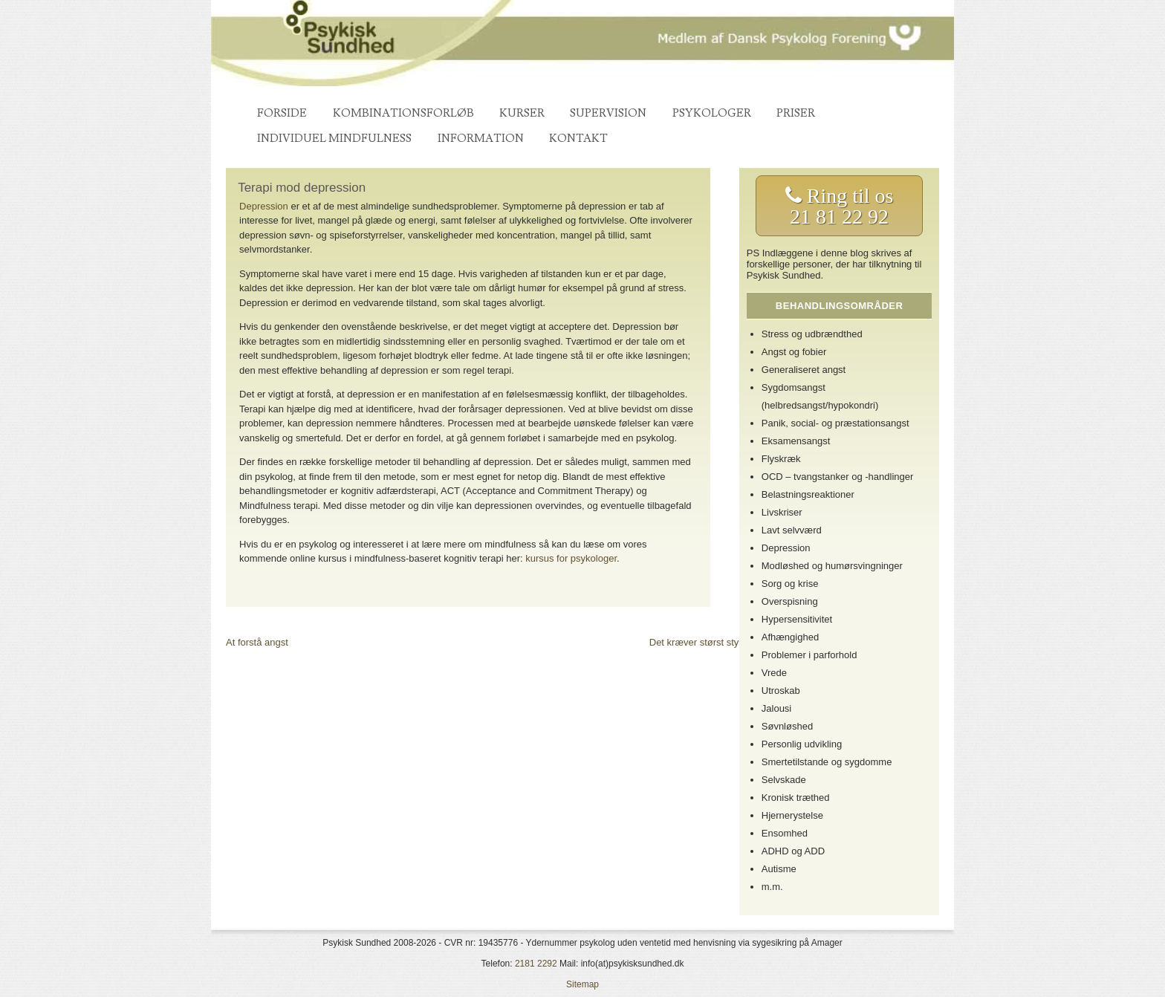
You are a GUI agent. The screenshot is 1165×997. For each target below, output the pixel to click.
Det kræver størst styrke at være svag (730, 642)
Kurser (522, 113)
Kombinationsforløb (403, 113)
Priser (795, 113)
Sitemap (582, 984)
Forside (282, 113)
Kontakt (578, 138)
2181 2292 (536, 963)
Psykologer (711, 113)
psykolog (655, 438)
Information (481, 138)
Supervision (608, 113)
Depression (263, 206)
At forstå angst (257, 642)
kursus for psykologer (571, 558)
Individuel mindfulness (334, 138)
